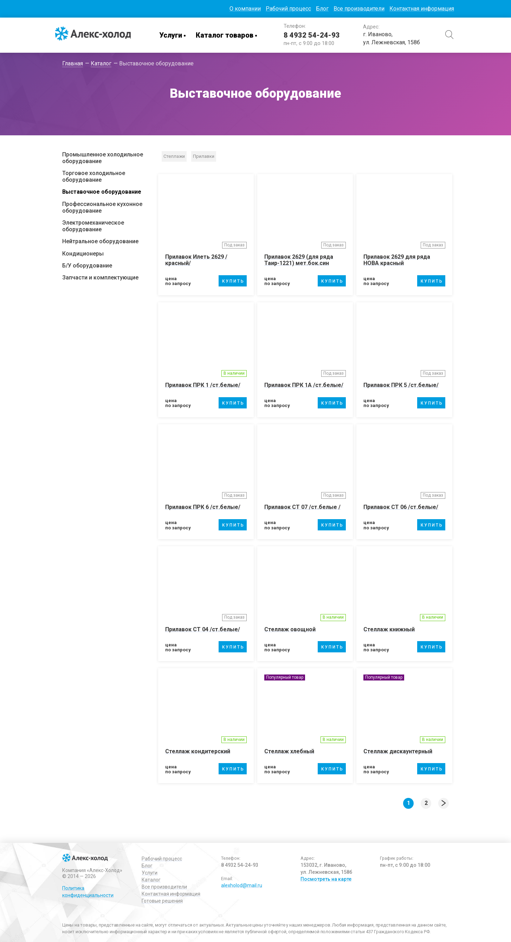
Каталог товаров (226, 35)
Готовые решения (162, 901)
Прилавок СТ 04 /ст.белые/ (202, 629)
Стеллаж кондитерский (197, 751)
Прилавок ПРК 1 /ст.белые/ (202, 385)
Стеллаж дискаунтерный (397, 751)
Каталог (151, 880)
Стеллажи (174, 156)
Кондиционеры (83, 253)
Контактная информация (421, 8)
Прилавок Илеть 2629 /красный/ (196, 259)
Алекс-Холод (93, 35)
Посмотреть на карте (325, 879)
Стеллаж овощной (290, 629)
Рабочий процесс (288, 8)
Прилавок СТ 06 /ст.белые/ (400, 507)
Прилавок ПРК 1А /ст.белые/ (303, 385)
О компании (245, 8)
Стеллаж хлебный (289, 751)
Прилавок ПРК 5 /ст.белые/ (401, 385)
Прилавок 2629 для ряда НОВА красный (396, 259)
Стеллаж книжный (389, 629)
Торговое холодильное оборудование (93, 176)
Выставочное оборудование (101, 191)
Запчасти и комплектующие (100, 277)
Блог (322, 8)
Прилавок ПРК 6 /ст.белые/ (202, 507)
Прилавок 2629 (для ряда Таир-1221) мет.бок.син (298, 259)
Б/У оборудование (87, 265)
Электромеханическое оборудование (93, 226)
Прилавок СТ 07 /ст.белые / (302, 507)
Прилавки (203, 156)
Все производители (359, 8)
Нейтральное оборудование (100, 241)
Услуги (172, 35)
